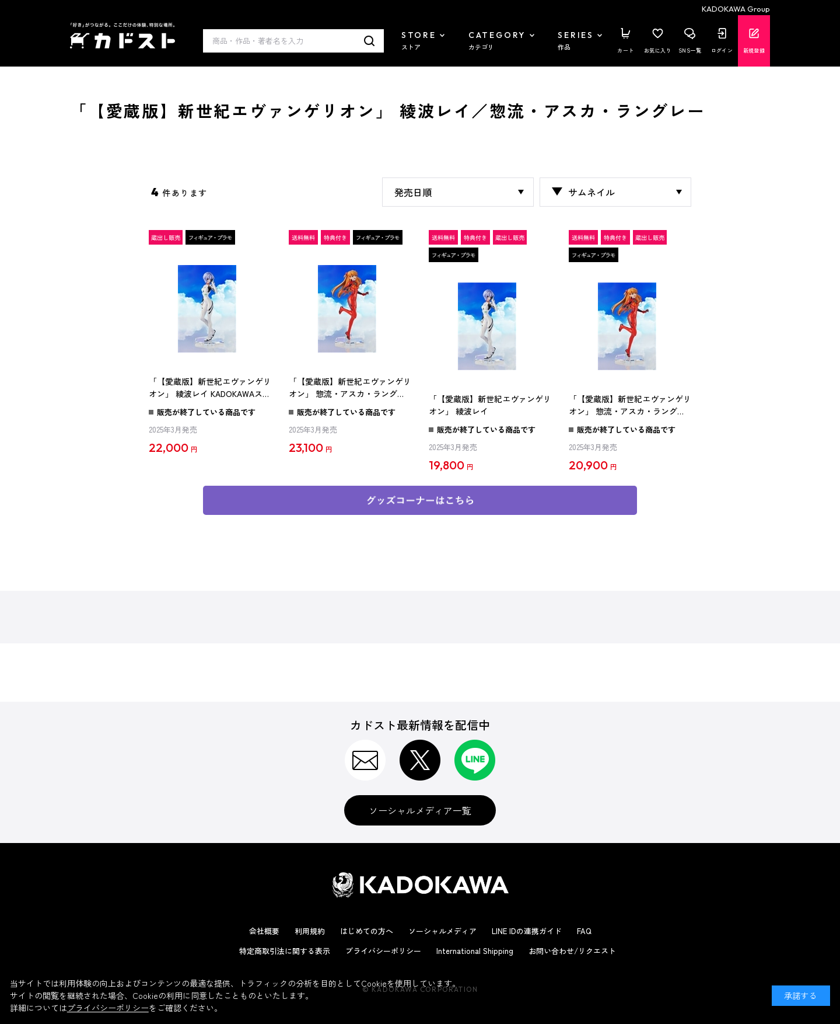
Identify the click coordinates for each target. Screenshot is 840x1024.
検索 (369, 41)
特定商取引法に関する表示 (284, 950)
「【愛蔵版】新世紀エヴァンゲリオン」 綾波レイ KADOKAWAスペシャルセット (210, 388)
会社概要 (264, 930)
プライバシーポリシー (383, 950)
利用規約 (310, 930)
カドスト (122, 35)
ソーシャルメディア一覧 (420, 810)
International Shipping (474, 950)
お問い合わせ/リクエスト (572, 950)
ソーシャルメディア (442, 930)
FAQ (584, 930)
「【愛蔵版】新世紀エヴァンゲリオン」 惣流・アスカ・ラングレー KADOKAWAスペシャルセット (350, 388)
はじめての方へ (366, 930)
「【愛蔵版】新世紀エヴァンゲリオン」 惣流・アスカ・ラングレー (630, 406)
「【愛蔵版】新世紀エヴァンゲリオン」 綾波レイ (490, 405)
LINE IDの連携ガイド (527, 930)
